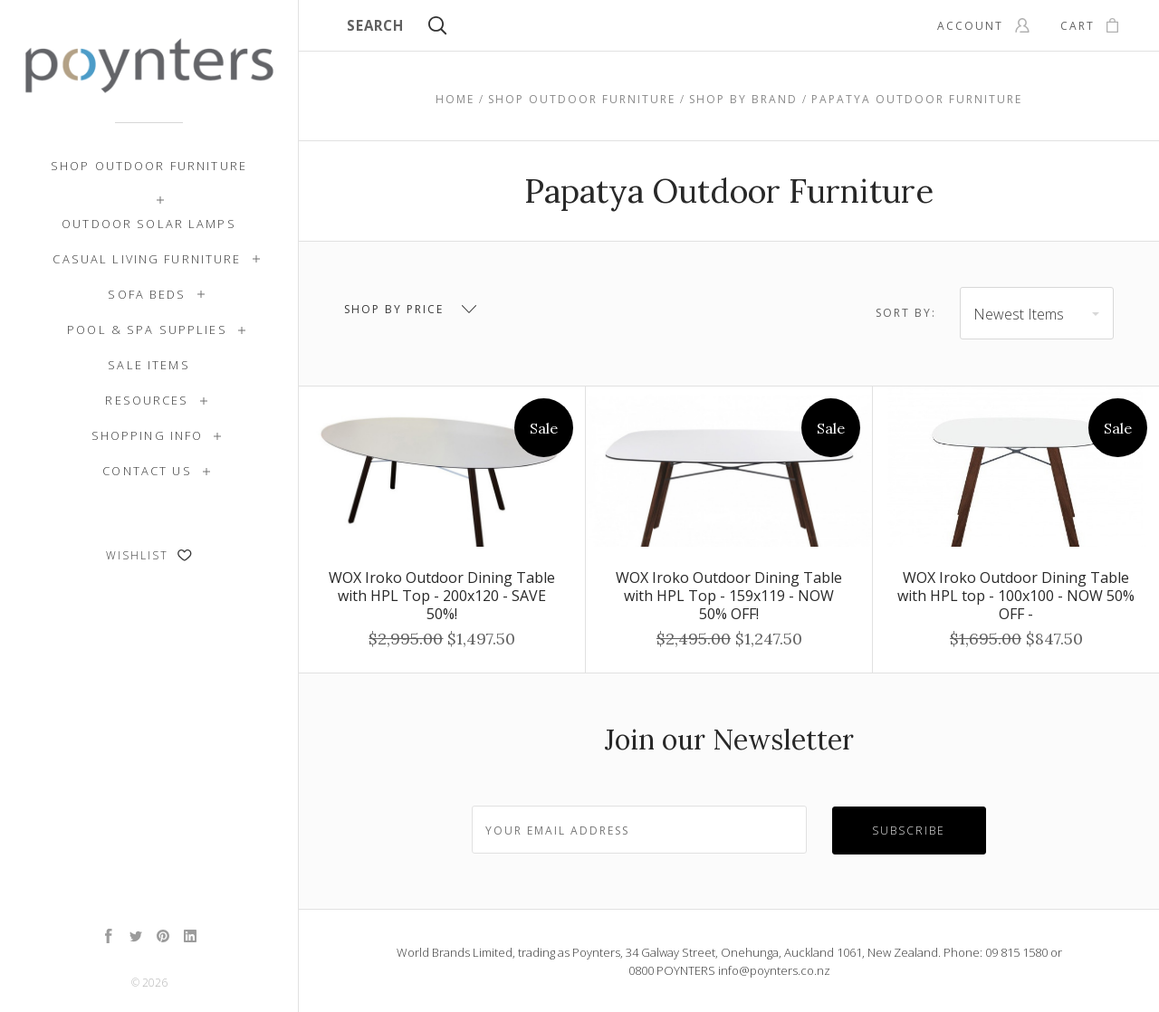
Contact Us (146, 471)
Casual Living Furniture (147, 259)
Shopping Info (147, 435)
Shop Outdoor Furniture (149, 166)
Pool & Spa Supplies (147, 329)
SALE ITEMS (148, 365)
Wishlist (149, 555)
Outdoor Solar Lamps (149, 223)
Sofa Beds (147, 294)
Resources (146, 400)
